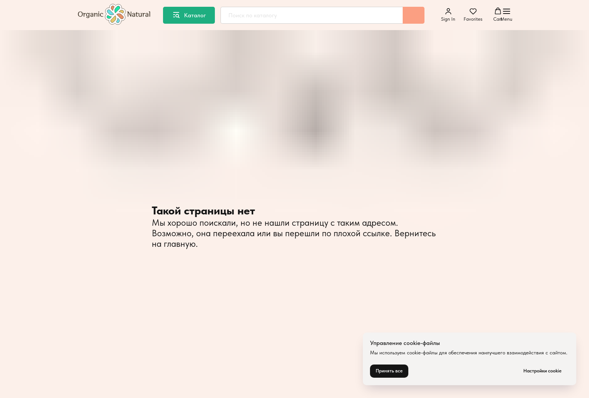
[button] (448, 15)
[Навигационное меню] (506, 15)
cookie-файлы (422, 352)
